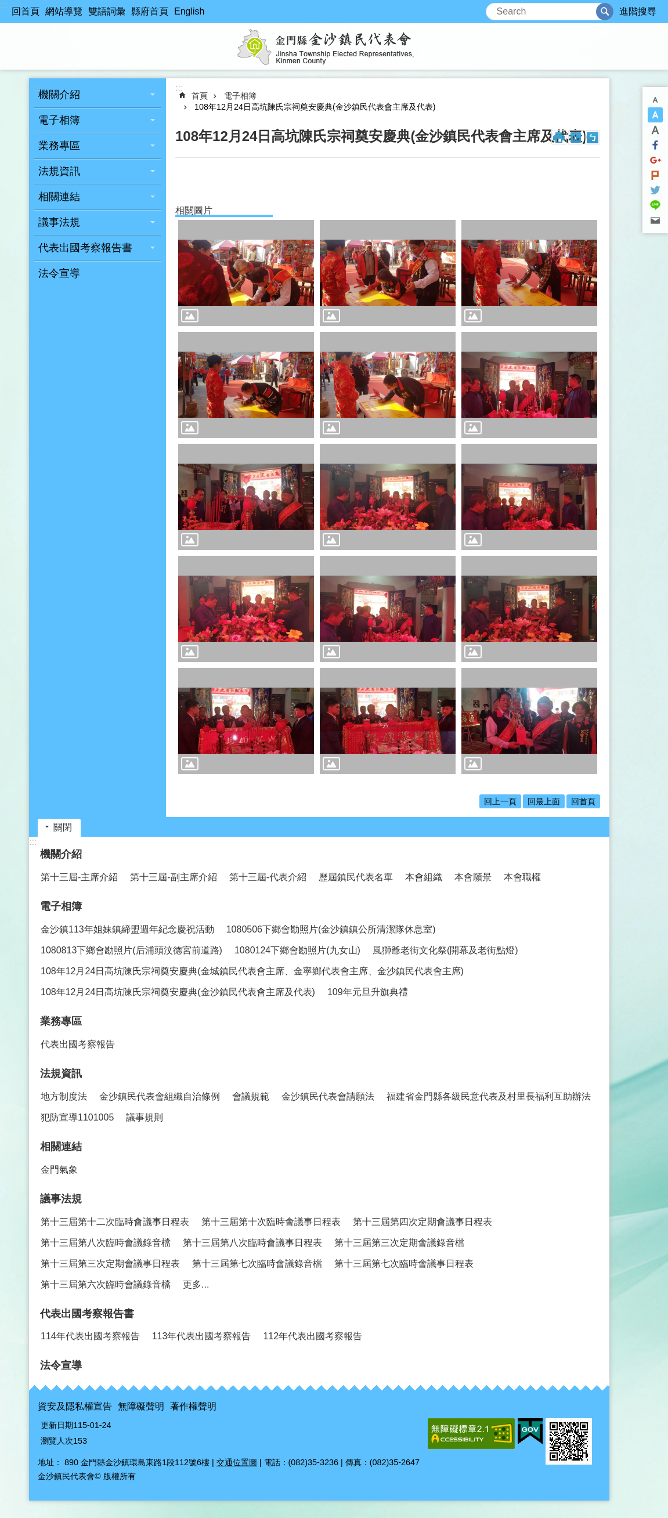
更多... (196, 1284)
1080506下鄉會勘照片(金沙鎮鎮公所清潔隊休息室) (331, 929)
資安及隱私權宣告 (75, 1406)
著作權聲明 (193, 1406)
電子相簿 (59, 120)
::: (4, 5)
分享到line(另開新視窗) (655, 205)
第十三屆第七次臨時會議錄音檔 (257, 1263)
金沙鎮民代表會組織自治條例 (159, 1096)
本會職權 (522, 877)
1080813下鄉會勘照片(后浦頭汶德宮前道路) (131, 950)
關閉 (62, 827)
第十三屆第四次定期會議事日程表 (422, 1222)
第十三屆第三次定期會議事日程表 (110, 1263)
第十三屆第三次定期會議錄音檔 (399, 1243)
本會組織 (423, 877)
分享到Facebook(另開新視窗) (655, 145)
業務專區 (59, 145)
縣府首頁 (149, 11)
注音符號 (592, 137)
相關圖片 (193, 210)
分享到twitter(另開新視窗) (655, 190)
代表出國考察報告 (78, 1044)
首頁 (200, 95)
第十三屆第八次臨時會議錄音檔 (106, 1243)
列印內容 (558, 137)
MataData (575, 137)
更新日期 (57, 1425)
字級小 (655, 99)
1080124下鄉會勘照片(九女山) (297, 950)
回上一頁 (500, 801)
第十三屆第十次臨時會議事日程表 (271, 1222)
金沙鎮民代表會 (334, 46)
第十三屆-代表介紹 (267, 877)
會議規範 (250, 1096)
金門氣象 (59, 1169)
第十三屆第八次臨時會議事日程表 (252, 1243)
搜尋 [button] (604, 11)
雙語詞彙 (106, 11)
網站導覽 (63, 11)
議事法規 (59, 222)
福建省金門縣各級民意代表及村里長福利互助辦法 (489, 1096)
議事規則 (144, 1117)
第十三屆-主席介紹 (79, 877)
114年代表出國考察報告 (90, 1336)
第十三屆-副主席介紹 (173, 877)
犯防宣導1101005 (77, 1117)
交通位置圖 (236, 1462)
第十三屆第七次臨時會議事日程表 (404, 1263)
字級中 (655, 114)
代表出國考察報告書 (85, 248)
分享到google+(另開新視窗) (655, 160)
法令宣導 (59, 273)
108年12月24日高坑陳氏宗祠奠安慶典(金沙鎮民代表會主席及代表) (315, 106)
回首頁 (25, 11)
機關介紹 (59, 94)
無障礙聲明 (141, 1406)
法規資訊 (59, 171)
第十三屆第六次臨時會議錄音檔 (106, 1284)
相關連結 (59, 197)
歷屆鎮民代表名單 (356, 877)
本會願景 (473, 877)
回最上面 (544, 801)
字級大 (655, 130)
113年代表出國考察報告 (201, 1336)
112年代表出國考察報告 (312, 1336)
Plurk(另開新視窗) (655, 175)
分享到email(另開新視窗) (655, 220)
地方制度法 (64, 1096)
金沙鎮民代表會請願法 (327, 1096)
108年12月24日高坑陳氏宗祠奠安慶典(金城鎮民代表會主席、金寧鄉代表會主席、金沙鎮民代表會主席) (252, 971)
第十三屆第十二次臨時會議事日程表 (115, 1222)
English (189, 11)
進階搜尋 (637, 11)
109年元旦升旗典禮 (367, 992)
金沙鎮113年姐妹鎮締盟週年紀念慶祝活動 (127, 929)
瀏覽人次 (57, 1440)
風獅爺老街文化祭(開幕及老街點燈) (445, 950)
